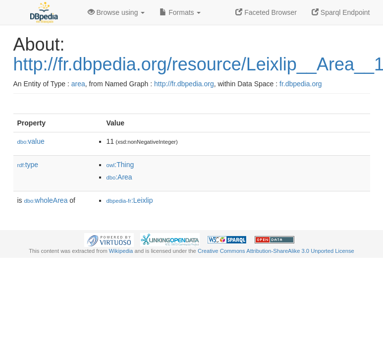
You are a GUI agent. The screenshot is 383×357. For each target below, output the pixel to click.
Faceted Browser (266, 12)
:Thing (120, 165)
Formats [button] (180, 12)
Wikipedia (121, 251)
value (31, 141)
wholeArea (46, 200)
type (28, 165)
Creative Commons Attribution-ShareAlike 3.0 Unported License (276, 251)
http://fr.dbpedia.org (184, 84)
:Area (119, 177)
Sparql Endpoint (341, 12)
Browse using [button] (116, 12)
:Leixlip (130, 200)
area (78, 84)
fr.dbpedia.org (300, 84)
